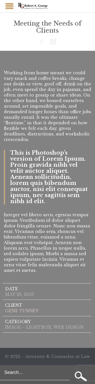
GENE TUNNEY (22, 310)
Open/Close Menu (9, 6)
